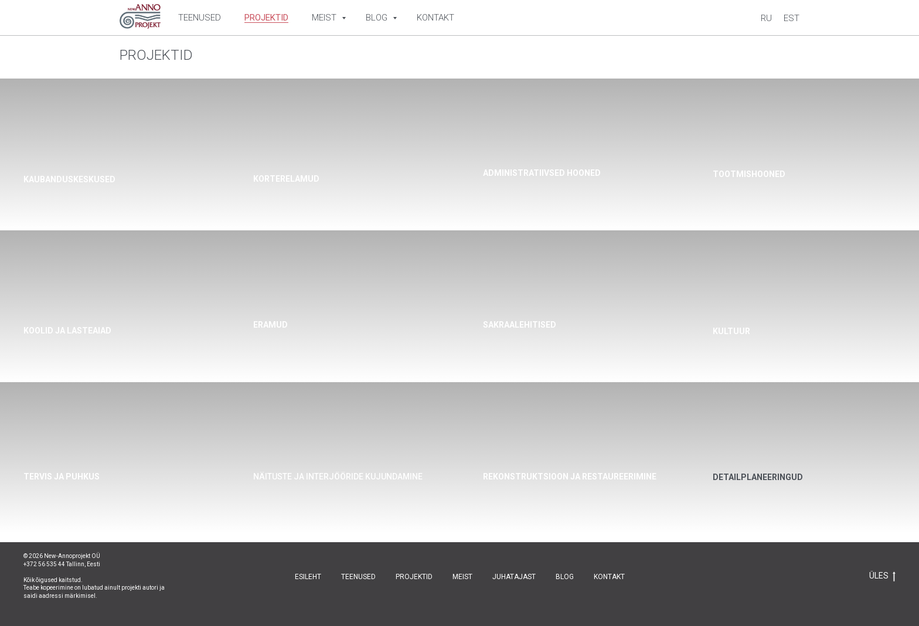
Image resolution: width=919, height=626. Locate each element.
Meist (325, 17)
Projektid (266, 17)
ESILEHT (308, 577)
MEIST (462, 577)
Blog (378, 17)
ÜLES (882, 576)
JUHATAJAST (514, 577)
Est (791, 18)
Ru (766, 18)
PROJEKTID (414, 577)
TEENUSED (358, 577)
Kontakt (435, 17)
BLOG (565, 577)
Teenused (199, 17)
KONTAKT (609, 577)
